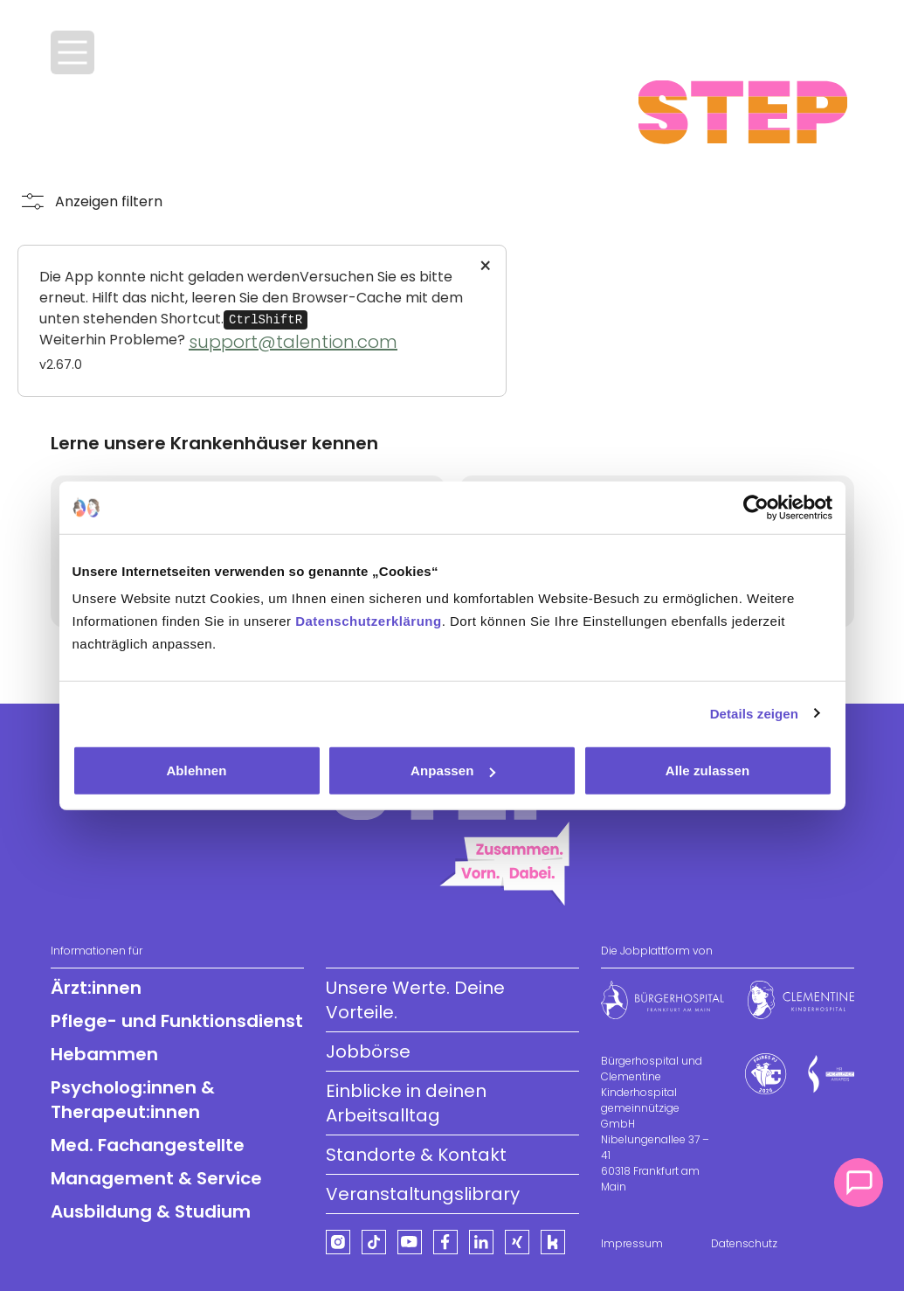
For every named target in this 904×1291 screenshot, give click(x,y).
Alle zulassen (707, 770)
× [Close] (485, 267)
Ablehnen (196, 770)
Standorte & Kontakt (416, 1154)
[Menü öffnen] (72, 52)
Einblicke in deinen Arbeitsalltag (406, 1103)
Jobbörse (368, 1051)
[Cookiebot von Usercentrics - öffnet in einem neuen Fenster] (756, 507)
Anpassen (453, 770)
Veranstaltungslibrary (423, 1194)
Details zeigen (754, 712)
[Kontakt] (858, 1182)
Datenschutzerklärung (368, 621)
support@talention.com (293, 342)
